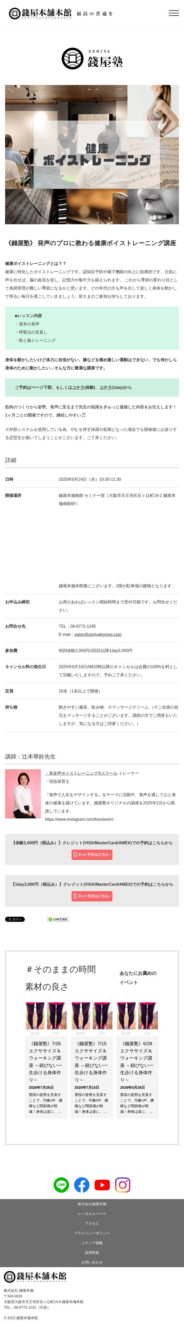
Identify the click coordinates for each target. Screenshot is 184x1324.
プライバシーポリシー (92, 1233)
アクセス (92, 1223)
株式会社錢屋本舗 (92, 1204)
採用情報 (92, 1253)
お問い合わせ (92, 1262)
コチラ (78, 387)
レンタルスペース (92, 1214)
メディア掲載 (92, 1243)
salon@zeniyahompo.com (97, 634)
